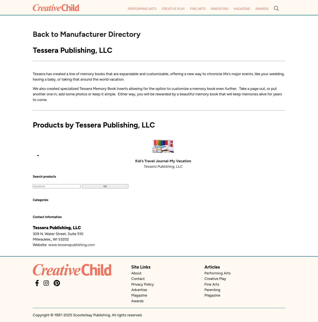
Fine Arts (197, 9)
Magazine (242, 9)
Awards (262, 9)
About (136, 273)
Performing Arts (142, 9)
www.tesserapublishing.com (71, 244)
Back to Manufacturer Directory (86, 34)
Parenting (219, 9)
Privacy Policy (142, 284)
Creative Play (173, 9)
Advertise (139, 289)
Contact (138, 278)
